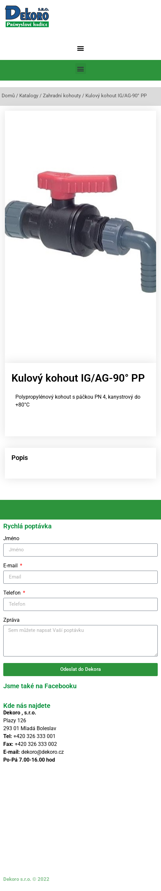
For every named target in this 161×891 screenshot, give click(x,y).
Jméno (11, 538)
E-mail (11, 566)
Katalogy (28, 96)
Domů (8, 96)
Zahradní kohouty (62, 96)
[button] (80, 48)
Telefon (12, 593)
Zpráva (11, 620)
